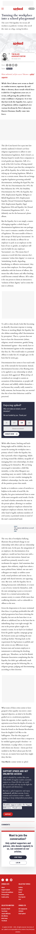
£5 (6, 423)
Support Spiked (5, 890)
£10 (14, 423)
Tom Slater (4, 911)
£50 (29, 423)
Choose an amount (18, 429)
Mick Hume (4, 918)
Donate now (9, 434)
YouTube (11, 880)
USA (20, 899)
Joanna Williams (5, 913)
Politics (9, 68)
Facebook (2, 880)
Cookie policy (5, 897)
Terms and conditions (7, 892)
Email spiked (22, 913)
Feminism (21, 894)
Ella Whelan (4, 916)
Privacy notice (5, 894)
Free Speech (22, 897)
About (3, 887)
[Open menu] (2, 9)
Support (8, 814)
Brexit (20, 892)
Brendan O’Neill (5, 909)
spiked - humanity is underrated (18, 9)
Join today (18, 857)
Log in (31, 8)
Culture (21, 890)
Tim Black (4, 921)
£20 (22, 423)
